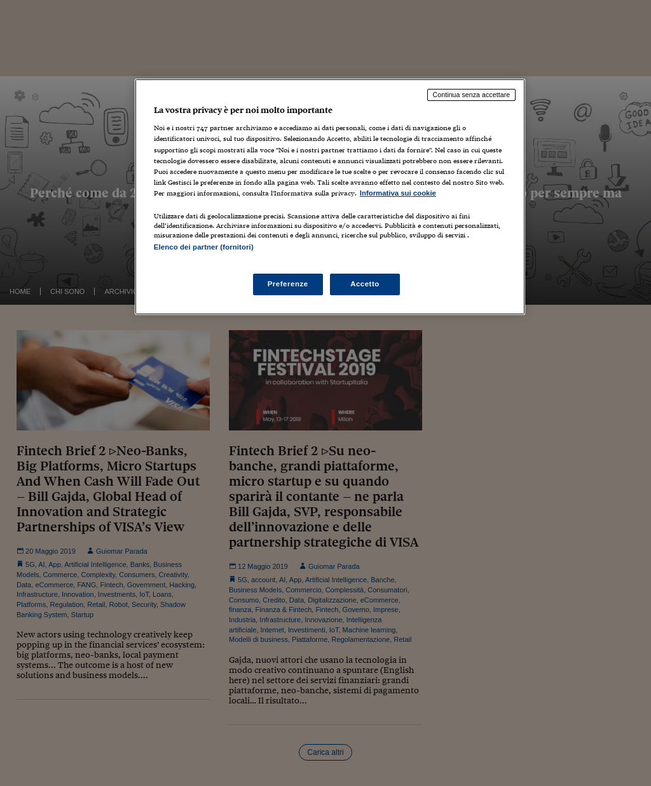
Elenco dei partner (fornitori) (204, 247)
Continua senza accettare (472, 94)
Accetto (365, 284)
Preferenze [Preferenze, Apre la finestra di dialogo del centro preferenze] (288, 284)
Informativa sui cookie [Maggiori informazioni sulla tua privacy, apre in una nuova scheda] (398, 193)
